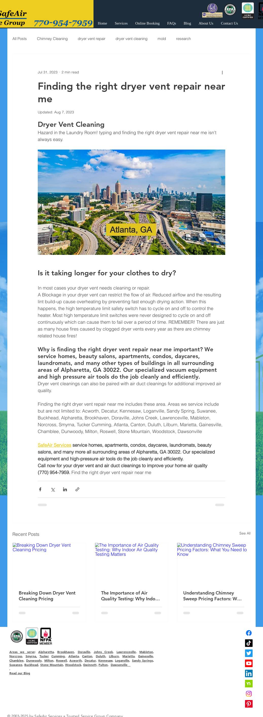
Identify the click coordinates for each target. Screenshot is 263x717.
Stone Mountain (51, 665)
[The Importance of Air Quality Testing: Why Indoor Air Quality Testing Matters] (131, 563)
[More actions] (222, 72)
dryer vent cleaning (131, 38)
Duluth (100, 656)
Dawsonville (120, 665)
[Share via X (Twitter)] (52, 489)
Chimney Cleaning (52, 38)
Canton (87, 656)
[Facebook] (249, 633)
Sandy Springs (142, 660)
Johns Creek (103, 652)
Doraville (84, 652)
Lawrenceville (126, 652)
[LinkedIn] (249, 673)
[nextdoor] (249, 683)
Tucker (44, 656)
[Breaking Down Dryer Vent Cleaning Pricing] (49, 563)
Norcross (15, 656)
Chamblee (16, 660)
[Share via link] (77, 489)
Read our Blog (19, 673)
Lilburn (114, 656)
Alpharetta (46, 652)
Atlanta (73, 656)
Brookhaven (65, 652)
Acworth (75, 660)
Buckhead (31, 665)
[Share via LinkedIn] (65, 489)
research (183, 38)
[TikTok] (249, 643)
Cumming (58, 656)
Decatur (90, 660)
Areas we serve (22, 652)
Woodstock (73, 665)
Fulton (103, 665)
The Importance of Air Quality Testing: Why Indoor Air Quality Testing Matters (130, 596)
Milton (48, 660)
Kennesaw (105, 660)
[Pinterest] (249, 704)
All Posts (19, 38)
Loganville (122, 660)
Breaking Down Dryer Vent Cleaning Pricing (47, 596)
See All (245, 533)
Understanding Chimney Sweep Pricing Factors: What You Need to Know (213, 596)
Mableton (146, 652)
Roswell (61, 660)
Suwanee (15, 665)
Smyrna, (31, 656)
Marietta (128, 656)
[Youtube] (249, 663)
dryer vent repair (91, 38)
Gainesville (145, 656)
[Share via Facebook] (40, 489)
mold (162, 38)
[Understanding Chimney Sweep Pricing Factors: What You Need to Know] (213, 563)
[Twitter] (249, 653)
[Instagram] (249, 694)
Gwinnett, (90, 665)
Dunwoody (34, 660)
